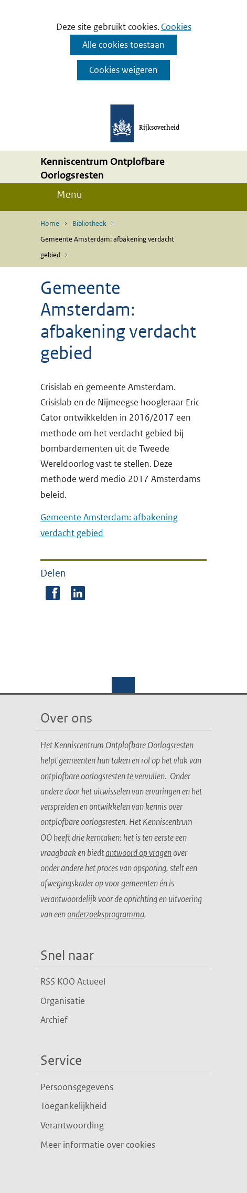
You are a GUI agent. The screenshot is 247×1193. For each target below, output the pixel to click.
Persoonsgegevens (76, 1087)
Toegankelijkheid (73, 1106)
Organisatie (62, 1001)
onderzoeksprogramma (105, 914)
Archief (54, 1019)
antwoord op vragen (138, 853)
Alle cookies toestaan (123, 44)
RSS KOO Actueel (72, 981)
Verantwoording (72, 1125)
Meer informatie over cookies (97, 1144)
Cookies (176, 27)
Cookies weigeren (123, 70)
